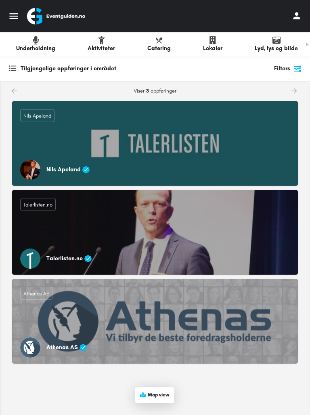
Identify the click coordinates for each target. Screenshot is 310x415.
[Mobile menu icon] (13, 16)
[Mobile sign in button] (296, 16)
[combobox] (89, 69)
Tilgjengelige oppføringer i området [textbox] (68, 68)
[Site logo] (56, 16)
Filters (288, 68)
